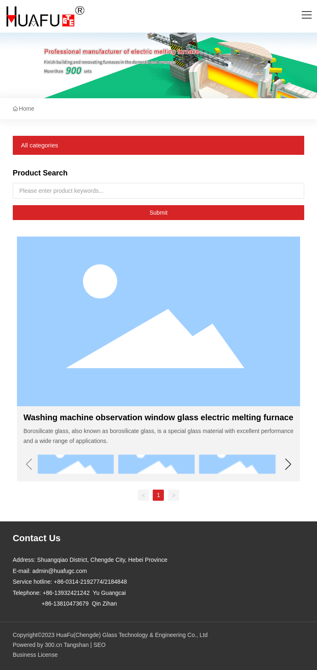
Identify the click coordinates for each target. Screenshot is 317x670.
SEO (99, 645)
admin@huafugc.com (59, 571)
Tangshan (76, 645)
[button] (287, 464)
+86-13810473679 (65, 603)
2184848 (115, 581)
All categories (39, 145)
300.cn (53, 645)
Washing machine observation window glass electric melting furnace (158, 417)
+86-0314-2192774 (78, 581)
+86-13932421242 (66, 593)
